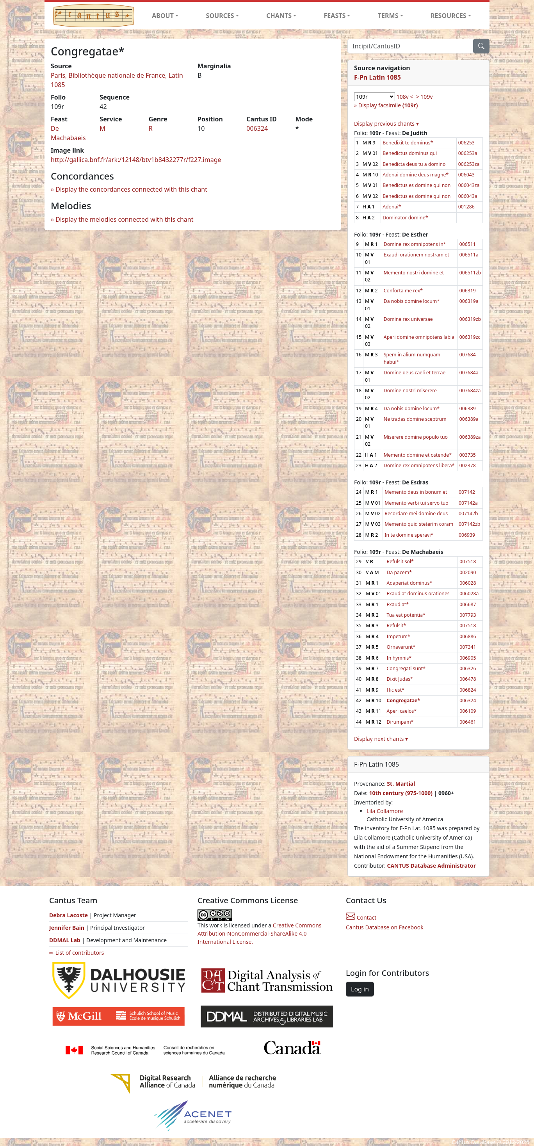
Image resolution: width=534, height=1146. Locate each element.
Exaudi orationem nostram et (416, 254)
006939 (467, 535)
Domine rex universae (408, 319)
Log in (360, 989)
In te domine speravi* (408, 535)
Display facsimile (388, 105)
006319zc (470, 337)
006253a (467, 153)
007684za (470, 390)
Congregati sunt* (406, 668)
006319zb (470, 319)
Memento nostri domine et (414, 272)
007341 (467, 647)
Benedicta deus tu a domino (414, 164)
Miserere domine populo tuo (416, 437)
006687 (467, 604)
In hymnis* (399, 658)
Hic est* (395, 690)
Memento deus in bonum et (415, 492)
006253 (466, 142)
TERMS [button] (388, 15)
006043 (466, 174)
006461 (467, 722)
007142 (467, 492)
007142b (468, 513)
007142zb (469, 524)
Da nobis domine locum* (412, 301)
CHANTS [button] (279, 15)
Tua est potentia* (406, 615)
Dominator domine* (405, 217)
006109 (467, 711)
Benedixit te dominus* (408, 142)
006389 (467, 408)
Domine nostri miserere (410, 390)
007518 (467, 561)
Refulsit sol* (400, 561)
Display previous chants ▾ (386, 123)
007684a (469, 372)
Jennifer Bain (67, 927)
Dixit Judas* (400, 679)
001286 (466, 206)
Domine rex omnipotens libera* (419, 465)
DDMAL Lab (64, 940)
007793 (467, 615)
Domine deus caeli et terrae (414, 372)
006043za (469, 185)
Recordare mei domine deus (416, 513)
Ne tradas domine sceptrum (415, 419)
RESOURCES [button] (448, 15)
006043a (467, 196)
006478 (467, 679)
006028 (467, 583)
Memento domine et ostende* (418, 455)
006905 (467, 658)
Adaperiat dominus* (410, 583)
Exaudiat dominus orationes (418, 593)
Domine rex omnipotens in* (415, 244)
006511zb (470, 272)
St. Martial (401, 783)
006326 (467, 668)
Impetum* (398, 636)
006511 (467, 244)
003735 (467, 455)
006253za (469, 164)
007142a (468, 503)
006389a (469, 419)
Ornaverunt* (401, 647)
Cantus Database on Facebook (385, 927)
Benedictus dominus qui (410, 153)
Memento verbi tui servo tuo (416, 503)
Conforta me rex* (403, 290)
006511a (469, 254)
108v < (405, 96)
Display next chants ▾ (381, 738)
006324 (257, 128)
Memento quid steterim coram (418, 524)
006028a (469, 593)
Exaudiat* (398, 604)
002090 (467, 572)
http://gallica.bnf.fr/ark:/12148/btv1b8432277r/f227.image (136, 159)
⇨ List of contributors (76, 952)
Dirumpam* (400, 722)
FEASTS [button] (335, 15)
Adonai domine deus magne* (416, 174)
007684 (467, 354)
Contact (361, 917)
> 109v (424, 96)
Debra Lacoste (68, 915)
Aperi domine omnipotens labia (419, 337)
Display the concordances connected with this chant (131, 189)
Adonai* (392, 206)
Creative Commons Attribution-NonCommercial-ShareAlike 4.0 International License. (260, 933)
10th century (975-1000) (401, 793)
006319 (467, 290)
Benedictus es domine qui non (416, 185)
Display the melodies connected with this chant (124, 219)
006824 (467, 690)
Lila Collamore (385, 811)
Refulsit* (396, 625)
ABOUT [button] (163, 15)
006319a (469, 301)
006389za (470, 437)
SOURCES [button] (220, 15)
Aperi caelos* (402, 711)
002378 (467, 465)
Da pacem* (399, 572)
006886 (467, 636)
